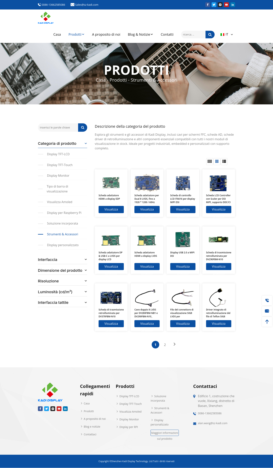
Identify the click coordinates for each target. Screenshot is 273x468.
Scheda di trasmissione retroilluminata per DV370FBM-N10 (111, 313)
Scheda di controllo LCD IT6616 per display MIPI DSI (182, 199)
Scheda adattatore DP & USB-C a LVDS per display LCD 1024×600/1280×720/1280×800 (111, 256)
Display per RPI (127, 427)
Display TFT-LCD (127, 396)
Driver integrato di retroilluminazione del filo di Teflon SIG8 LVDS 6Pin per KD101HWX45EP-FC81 (218, 313)
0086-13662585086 (51, 4)
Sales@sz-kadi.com (85, 4)
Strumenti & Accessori (160, 411)
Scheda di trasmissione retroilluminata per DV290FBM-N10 (218, 256)
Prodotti (76, 34)
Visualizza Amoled (128, 412)
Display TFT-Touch (129, 404)
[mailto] (267, 311)
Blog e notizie (90, 427)
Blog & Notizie (140, 34)
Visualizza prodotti (111, 210)
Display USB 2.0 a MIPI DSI (182, 254)
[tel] (267, 300)
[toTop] (267, 322)
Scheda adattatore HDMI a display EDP (109, 197)
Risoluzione (48, 281)
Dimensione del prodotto (60, 270)
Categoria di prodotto (57, 143)
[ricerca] (210, 34)
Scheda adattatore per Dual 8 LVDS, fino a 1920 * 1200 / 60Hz (146, 199)
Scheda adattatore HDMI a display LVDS (145, 254)
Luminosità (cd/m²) (55, 292)
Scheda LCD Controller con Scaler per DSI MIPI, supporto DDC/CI (218, 199)
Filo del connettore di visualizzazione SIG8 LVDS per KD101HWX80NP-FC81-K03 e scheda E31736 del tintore (182, 313)
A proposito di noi (106, 34)
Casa (57, 34)
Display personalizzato (160, 422)
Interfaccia (47, 259)
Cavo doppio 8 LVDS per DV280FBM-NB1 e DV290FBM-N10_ (146, 313)
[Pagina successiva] (174, 344)
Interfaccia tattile (53, 302)
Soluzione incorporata (158, 399)
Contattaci (88, 434)
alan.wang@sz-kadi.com (212, 423)
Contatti (167, 34)
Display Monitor (127, 419)
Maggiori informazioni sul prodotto (164, 433)
